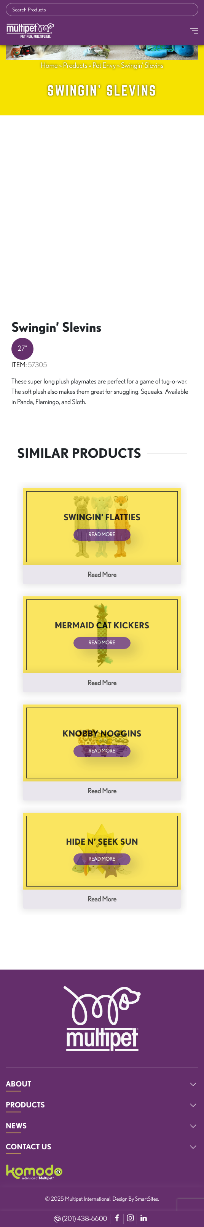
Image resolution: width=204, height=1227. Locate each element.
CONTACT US (28, 1146)
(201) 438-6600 (80, 1218)
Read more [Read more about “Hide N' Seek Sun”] (102, 899)
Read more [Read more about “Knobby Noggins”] (102, 791)
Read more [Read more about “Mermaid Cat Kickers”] (102, 683)
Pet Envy (104, 65)
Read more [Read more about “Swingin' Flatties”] (102, 574)
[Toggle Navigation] (194, 31)
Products (75, 65)
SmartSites (146, 1198)
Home (49, 65)
